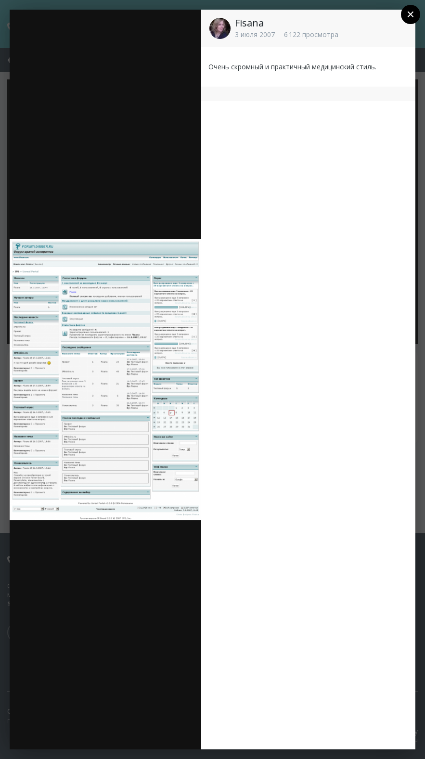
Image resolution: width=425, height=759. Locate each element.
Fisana (249, 22)
